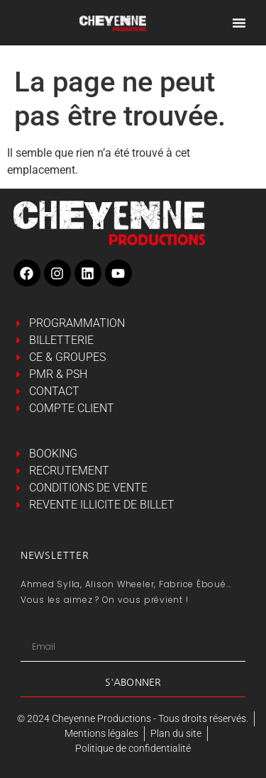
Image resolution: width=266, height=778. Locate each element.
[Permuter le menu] (239, 23)
